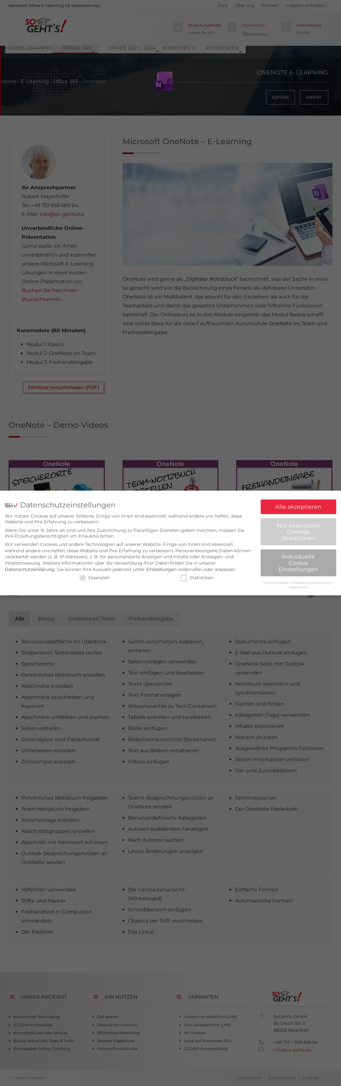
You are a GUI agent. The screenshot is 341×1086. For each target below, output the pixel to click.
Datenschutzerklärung (30, 569)
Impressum (298, 587)
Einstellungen (161, 569)
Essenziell (94, 577)
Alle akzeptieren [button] (298, 506)
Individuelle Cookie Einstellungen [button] (298, 562)
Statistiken (197, 577)
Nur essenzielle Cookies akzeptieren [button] (298, 531)
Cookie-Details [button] (277, 583)
